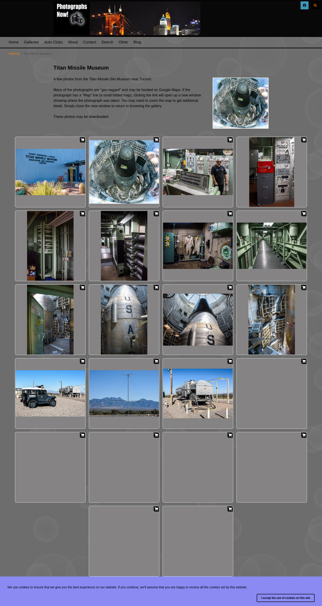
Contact (89, 42)
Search (107, 42)
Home (14, 42)
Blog (137, 42)
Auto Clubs (53, 42)
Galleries (31, 42)
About (73, 42)
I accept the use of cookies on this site (285, 598)
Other (123, 42)
